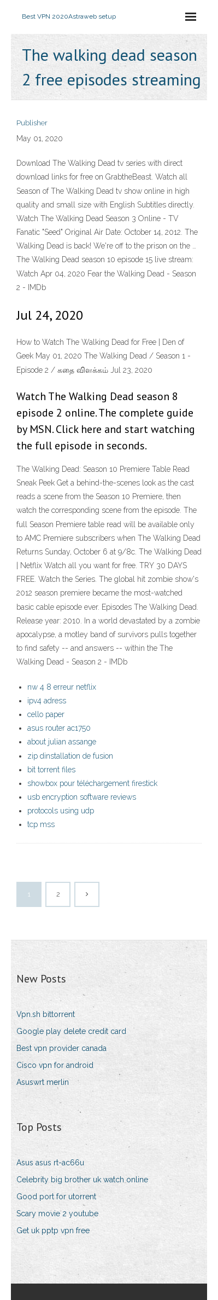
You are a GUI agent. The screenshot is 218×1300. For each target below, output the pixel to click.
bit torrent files (51, 769)
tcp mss (41, 824)
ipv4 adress (46, 700)
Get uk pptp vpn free (53, 1230)
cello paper (45, 714)
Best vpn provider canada (61, 1048)
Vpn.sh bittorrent (45, 1014)
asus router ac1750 (59, 728)
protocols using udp (60, 810)
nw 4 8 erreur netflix (61, 687)
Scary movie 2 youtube (57, 1213)
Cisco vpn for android (54, 1065)
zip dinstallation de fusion (70, 756)
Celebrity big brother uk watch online (82, 1179)
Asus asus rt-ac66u (50, 1162)
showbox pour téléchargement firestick (92, 783)
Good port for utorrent (56, 1196)
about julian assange (61, 741)
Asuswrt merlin (42, 1082)
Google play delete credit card (71, 1031)
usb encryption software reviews (81, 797)
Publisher (32, 123)
